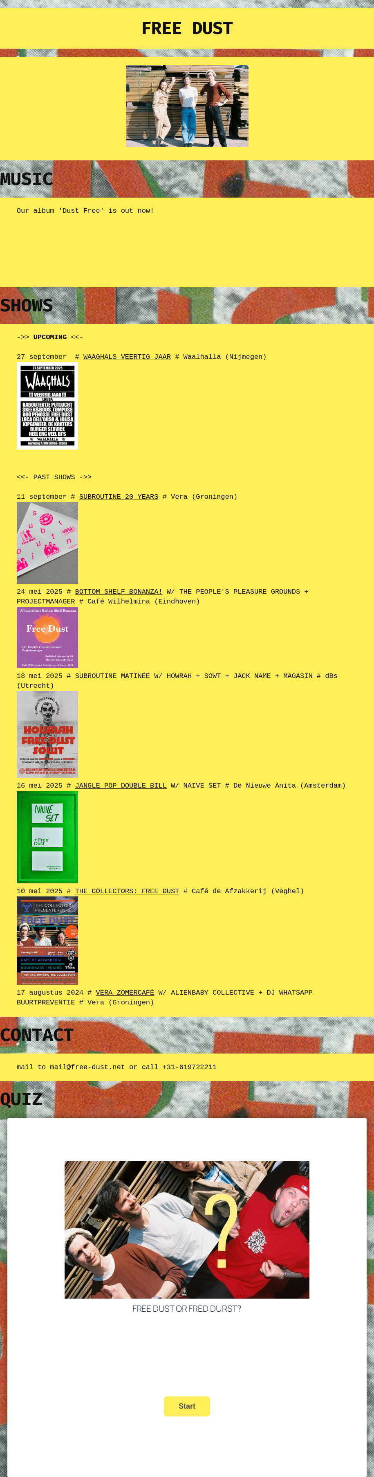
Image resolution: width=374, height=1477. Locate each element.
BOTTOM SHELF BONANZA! (118, 589)
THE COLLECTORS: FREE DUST (127, 886)
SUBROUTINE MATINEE (112, 673)
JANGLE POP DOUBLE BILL (120, 781)
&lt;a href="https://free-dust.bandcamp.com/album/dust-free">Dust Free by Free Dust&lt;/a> (98, 250)
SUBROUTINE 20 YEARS (119, 495)
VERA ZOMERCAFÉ (125, 987)
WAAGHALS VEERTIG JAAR (127, 356)
